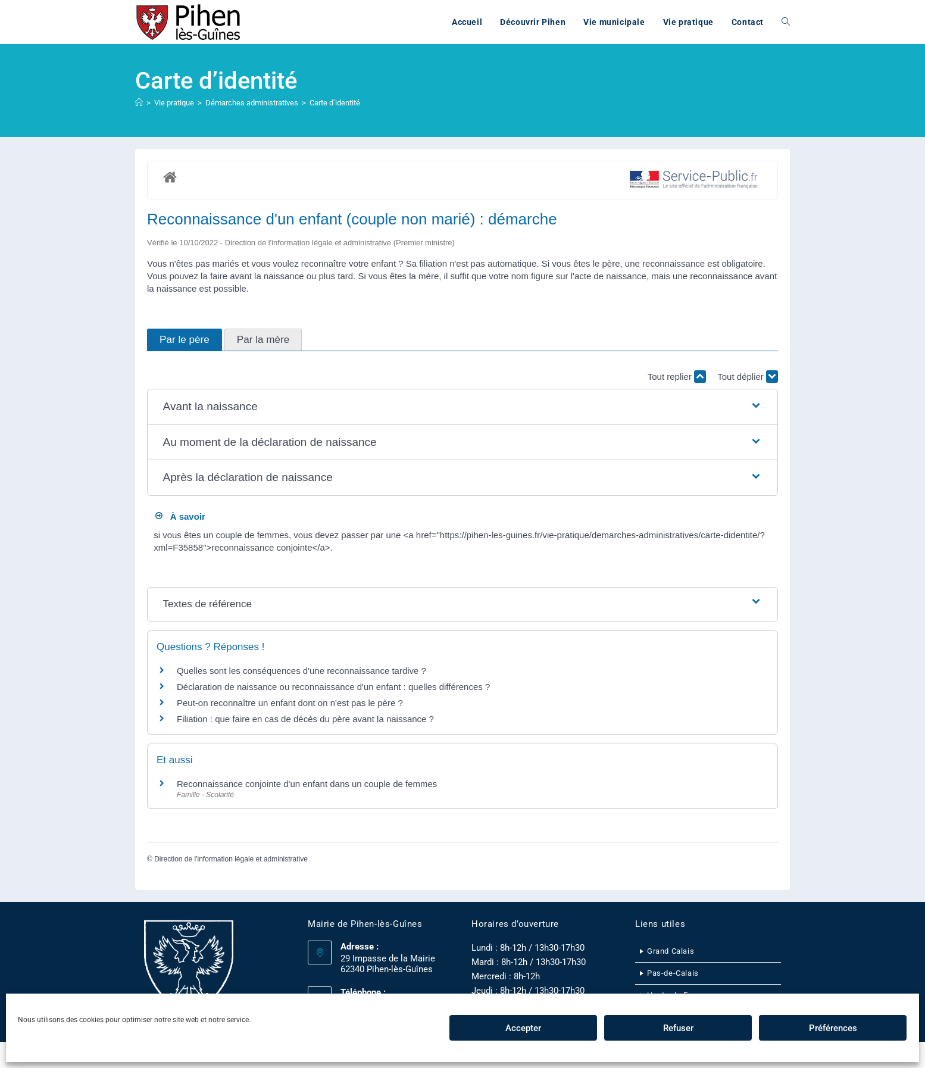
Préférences (833, 1028)
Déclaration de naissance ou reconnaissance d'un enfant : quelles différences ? (333, 687)
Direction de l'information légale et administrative (231, 859)
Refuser (678, 1028)
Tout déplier (747, 376)
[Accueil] (139, 102)
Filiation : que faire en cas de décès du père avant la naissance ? (305, 719)
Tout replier (677, 376)
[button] (462, 406)
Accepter (523, 1028)
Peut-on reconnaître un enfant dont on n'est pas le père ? (290, 703)
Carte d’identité (335, 102)
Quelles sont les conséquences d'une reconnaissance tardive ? (301, 671)
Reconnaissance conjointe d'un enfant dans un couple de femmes (307, 784)
